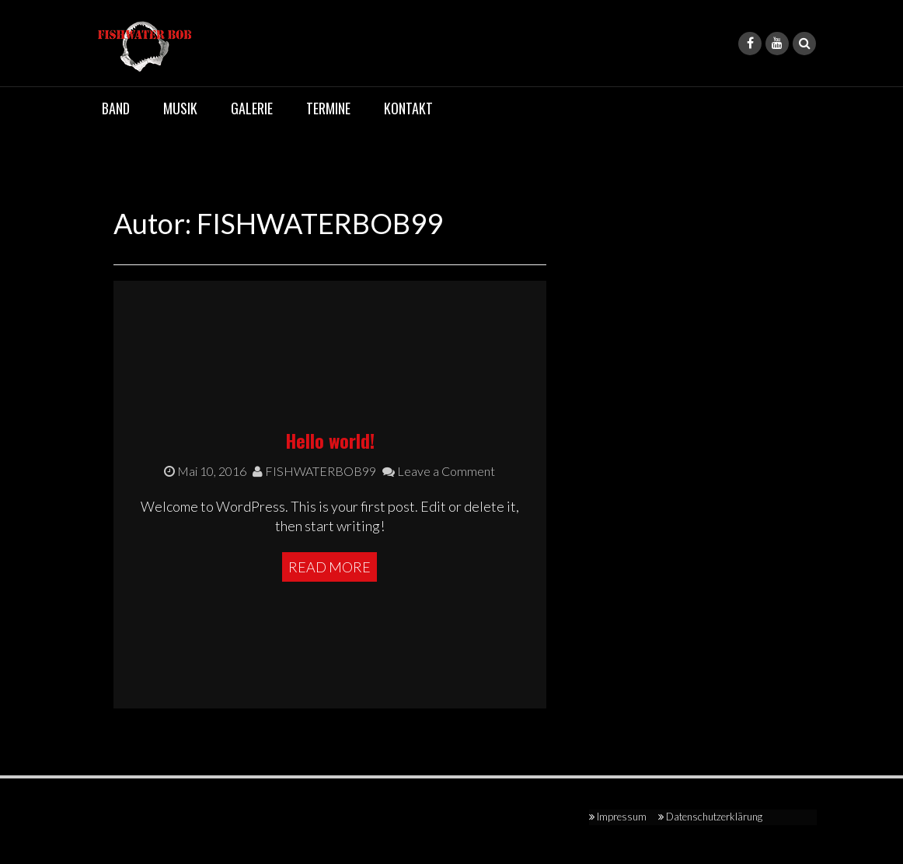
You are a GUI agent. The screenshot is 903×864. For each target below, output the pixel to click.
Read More (329, 566)
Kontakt (408, 108)
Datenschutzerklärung (714, 816)
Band (116, 108)
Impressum (622, 816)
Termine (328, 108)
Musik (180, 108)
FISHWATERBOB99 (314, 470)
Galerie (252, 108)
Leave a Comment (438, 470)
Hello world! (330, 440)
